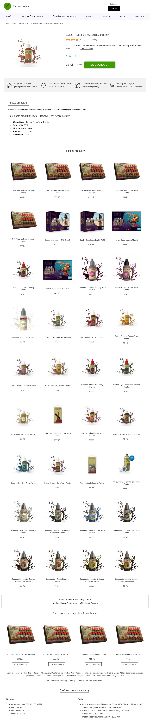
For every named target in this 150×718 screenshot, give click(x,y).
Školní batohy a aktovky (64, 16)
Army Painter (35, 23)
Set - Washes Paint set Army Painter (20, 654)
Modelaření (25, 23)
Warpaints (94, 603)
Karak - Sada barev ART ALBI (126, 240)
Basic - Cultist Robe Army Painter (58, 337)
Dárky (89, 16)
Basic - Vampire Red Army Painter (92, 337)
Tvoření (138, 16)
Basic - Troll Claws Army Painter (57, 386)
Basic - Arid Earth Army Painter (23, 434)
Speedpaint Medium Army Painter (23, 337)
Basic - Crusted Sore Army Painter (126, 434)
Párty (106, 16)
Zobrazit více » (87, 49)
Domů (8, 16)
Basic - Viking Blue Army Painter (23, 483)
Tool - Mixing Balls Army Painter (92, 483)
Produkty (14, 23)
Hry (122, 16)
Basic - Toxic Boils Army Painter (23, 386)
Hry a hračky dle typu (31, 16)
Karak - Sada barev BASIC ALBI (57, 240)
